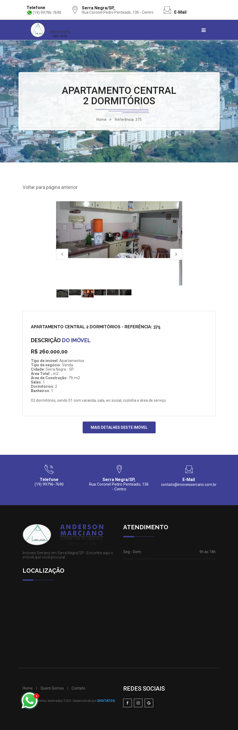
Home (28, 688)
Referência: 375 (128, 119)
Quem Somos (52, 688)
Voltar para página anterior (50, 187)
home (101, 119)
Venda (67, 365)
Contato (78, 688)
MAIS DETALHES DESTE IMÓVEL (119, 427)
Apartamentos (71, 361)
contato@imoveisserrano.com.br (189, 484)
